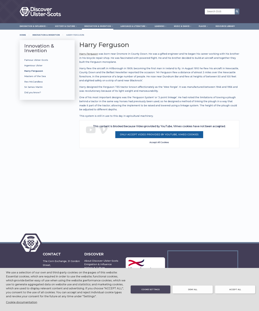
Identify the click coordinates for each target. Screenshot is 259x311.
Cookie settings (150, 289)
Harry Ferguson (33, 71)
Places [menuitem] (202, 25)
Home (23, 35)
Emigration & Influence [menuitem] (32, 25)
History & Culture (94, 267)
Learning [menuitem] (159, 25)
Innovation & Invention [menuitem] (97, 25)
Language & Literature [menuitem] (133, 25)
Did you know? (32, 92)
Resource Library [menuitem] (225, 26)
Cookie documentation (21, 302)
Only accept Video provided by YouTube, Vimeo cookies (159, 134)
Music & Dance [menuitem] (182, 25)
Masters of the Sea (35, 76)
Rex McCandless (33, 81)
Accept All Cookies (159, 142)
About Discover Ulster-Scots (101, 260)
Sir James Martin (33, 87)
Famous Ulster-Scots (36, 60)
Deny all (192, 289)
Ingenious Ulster (33, 65)
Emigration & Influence (98, 264)
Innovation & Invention (46, 35)
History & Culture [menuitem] (65, 25)
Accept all (235, 289)
